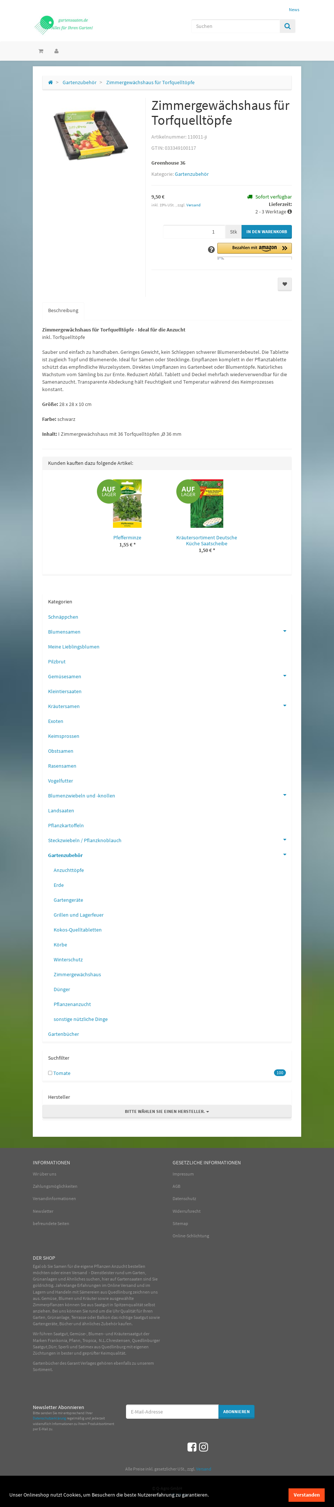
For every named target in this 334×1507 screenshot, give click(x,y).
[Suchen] (235, 26)
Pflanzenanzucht (72, 1004)
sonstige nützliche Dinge (81, 1019)
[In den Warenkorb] (267, 232)
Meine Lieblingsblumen (74, 646)
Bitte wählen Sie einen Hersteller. (167, 1111)
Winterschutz (68, 959)
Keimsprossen (63, 736)
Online (113, 1285)
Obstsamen (60, 751)
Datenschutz (184, 1198)
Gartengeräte (68, 900)
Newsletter (43, 1211)
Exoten (55, 721)
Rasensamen (62, 765)
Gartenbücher (63, 1034)
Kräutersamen (170, 705)
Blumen (66, 1298)
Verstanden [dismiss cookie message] (307, 1494)
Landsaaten (61, 810)
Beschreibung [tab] (63, 310)
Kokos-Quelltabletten (78, 929)
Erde (59, 885)
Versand (193, 204)
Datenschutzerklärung (49, 1418)
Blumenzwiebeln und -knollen (170, 795)
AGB (176, 1186)
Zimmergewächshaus (77, 974)
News (294, 9)
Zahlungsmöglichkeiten (55, 1186)
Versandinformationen (54, 1198)
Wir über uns (44, 1174)
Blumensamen (170, 631)
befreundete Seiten (51, 1223)
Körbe (60, 944)
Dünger (62, 989)
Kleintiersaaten (65, 691)
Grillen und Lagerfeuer (79, 914)
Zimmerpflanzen (48, 1304)
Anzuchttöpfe (69, 870)
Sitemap (180, 1223)
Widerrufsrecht (187, 1211)
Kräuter (90, 1298)
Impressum (183, 1174)
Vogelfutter (60, 780)
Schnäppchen (63, 616)
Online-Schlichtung (191, 1235)
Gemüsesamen (170, 675)
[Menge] (194, 232)
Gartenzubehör (192, 174)
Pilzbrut (57, 661)
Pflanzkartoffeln (66, 825)
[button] (254, 251)
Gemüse (49, 1298)
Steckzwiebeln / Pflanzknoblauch (170, 839)
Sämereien (89, 1292)
